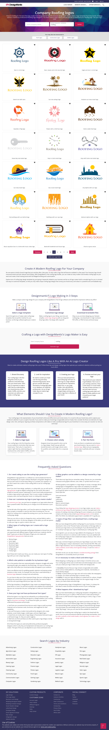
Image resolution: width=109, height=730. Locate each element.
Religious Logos (84, 662)
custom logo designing (50, 317)
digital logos (42, 612)
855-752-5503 (87, 1)
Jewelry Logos (59, 662)
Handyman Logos (60, 647)
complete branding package (87, 552)
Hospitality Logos (60, 650)
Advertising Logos (11, 647)
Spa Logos (83, 673)
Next (72, 251)
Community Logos (11, 673)
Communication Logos (12, 677)
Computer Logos (11, 681)
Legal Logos (58, 666)
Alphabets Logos (11, 654)
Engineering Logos (36, 658)
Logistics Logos (59, 669)
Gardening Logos (36, 681)
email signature (84, 616)
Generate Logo (54, 346)
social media (69, 547)
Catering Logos (10, 666)
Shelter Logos (70, 37)
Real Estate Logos (85, 658)
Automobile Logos (11, 658)
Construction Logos (55, 37)
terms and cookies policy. (48, 727)
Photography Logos (85, 654)
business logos (11, 574)
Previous (37, 251)
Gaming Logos (35, 677)
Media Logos (59, 677)
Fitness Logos (34, 669)
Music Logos (83, 647)
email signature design (80, 547)
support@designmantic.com (84, 513)
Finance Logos (35, 666)
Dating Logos (34, 650)
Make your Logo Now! (54, 256)
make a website (60, 547)
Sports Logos (83, 677)
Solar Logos (83, 669)
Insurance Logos (60, 658)
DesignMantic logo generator (15, 535)
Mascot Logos (59, 673)
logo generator (11, 490)
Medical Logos (59, 681)
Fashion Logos (35, 662)
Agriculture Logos (11, 650)
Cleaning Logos (10, 669)
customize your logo (15, 502)
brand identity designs (62, 571)
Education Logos (35, 654)
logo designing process (72, 508)
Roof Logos (39, 37)
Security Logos (84, 666)
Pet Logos (82, 650)
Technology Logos (85, 681)
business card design (19, 600)
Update (79, 24)
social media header (73, 616)
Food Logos (34, 673)
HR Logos (58, 654)
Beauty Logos (10, 662)
